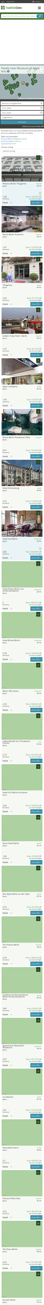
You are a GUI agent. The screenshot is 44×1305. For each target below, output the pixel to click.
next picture (41, 168)
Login (3, 2)
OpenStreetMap (31, 98)
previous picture (2, 168)
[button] (22, 81)
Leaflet (21, 98)
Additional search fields (31, 126)
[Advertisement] (21, 42)
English (38, 2)
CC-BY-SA (41, 98)
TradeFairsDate (11, 7)
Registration (10, 2)
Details (7, 202)
